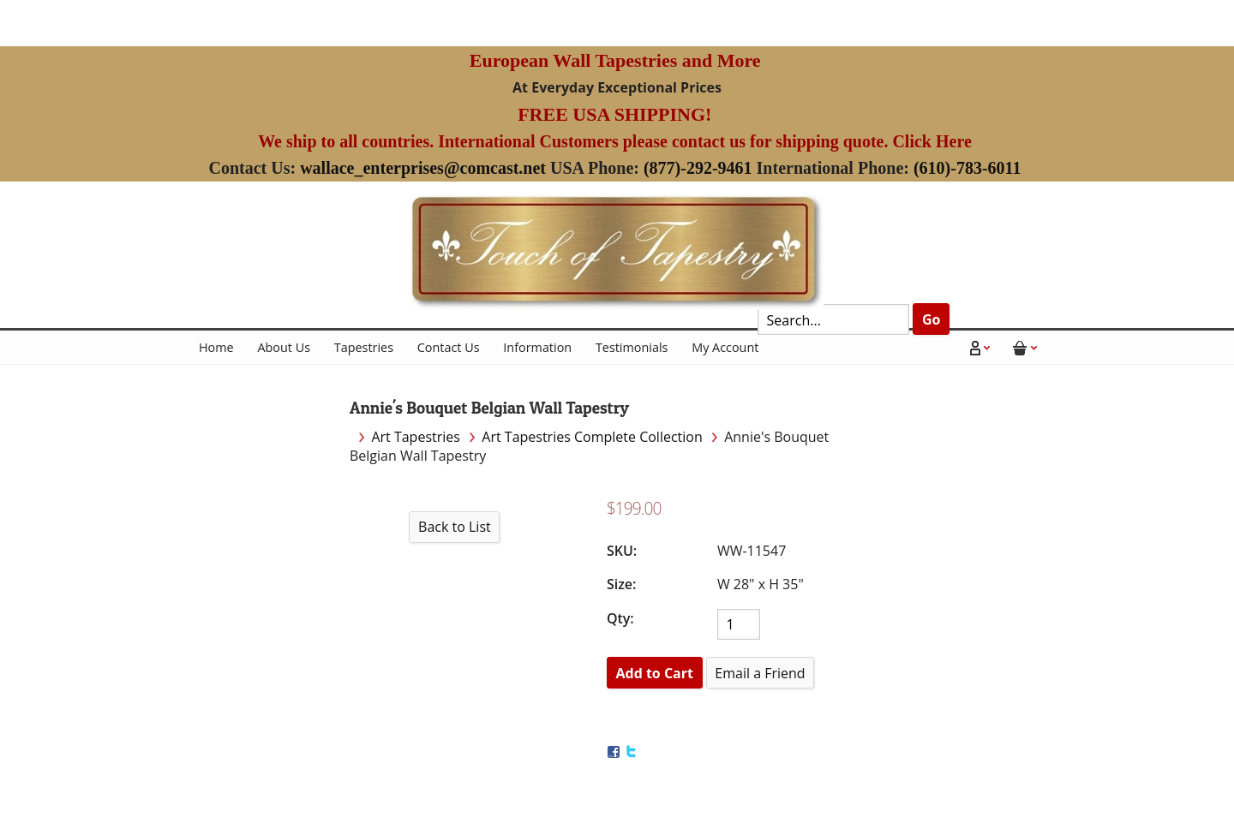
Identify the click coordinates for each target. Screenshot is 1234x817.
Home (216, 347)
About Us (283, 347)
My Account (725, 347)
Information (537, 347)
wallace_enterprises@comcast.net (423, 167)
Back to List (454, 526)
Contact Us (448, 347)
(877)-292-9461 (698, 167)
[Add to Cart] (655, 673)
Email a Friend (760, 673)
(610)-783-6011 (967, 167)
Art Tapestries (415, 436)
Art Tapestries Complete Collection (592, 436)
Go (931, 319)
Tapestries (363, 347)
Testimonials (632, 347)
